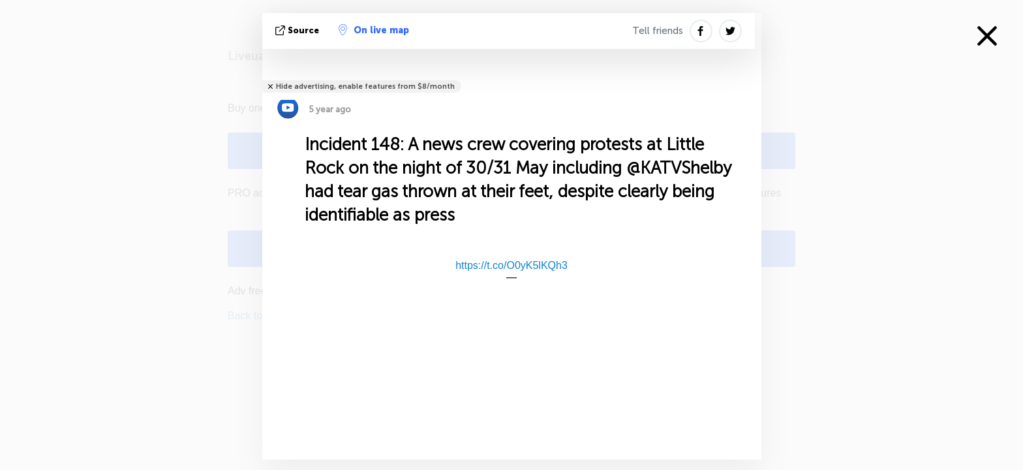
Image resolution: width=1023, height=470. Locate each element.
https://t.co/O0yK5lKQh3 (511, 265)
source (298, 30)
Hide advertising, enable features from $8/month (365, 86)
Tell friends (657, 31)
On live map (374, 30)
